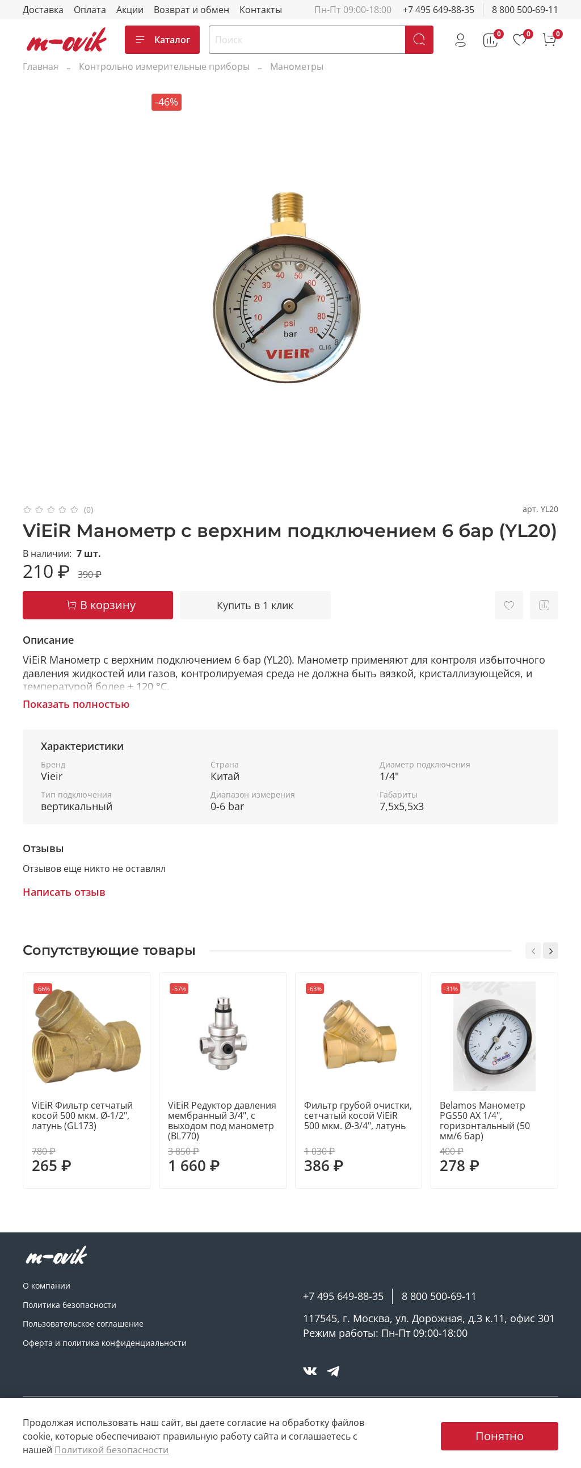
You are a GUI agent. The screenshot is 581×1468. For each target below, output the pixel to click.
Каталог (162, 39)
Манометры (296, 66)
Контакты (260, 9)
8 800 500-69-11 (525, 9)
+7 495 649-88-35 (438, 9)
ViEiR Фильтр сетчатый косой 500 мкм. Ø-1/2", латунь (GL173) (82, 1115)
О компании (46, 1285)
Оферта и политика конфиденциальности (105, 1342)
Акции (130, 9)
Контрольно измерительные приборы (164, 66)
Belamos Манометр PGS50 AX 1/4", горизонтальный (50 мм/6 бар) (485, 1120)
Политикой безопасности (111, 1450)
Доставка (43, 9)
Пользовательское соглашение (83, 1323)
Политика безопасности (69, 1304)
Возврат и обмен (191, 9)
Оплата (90, 9)
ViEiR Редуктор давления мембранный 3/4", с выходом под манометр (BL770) (222, 1120)
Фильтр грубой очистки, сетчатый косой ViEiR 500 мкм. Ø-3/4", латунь (358, 1115)
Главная (40, 66)
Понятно (499, 1436)
